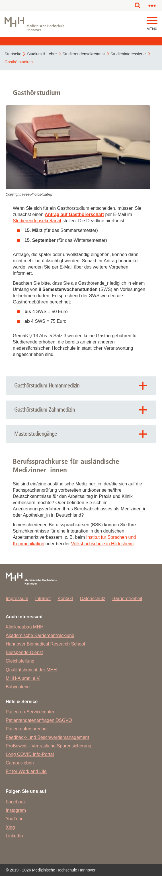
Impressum (17, 598)
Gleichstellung (20, 661)
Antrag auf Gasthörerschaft (74, 214)
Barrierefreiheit (127, 598)
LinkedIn (14, 835)
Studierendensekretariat (37, 220)
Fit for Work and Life (26, 771)
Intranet (43, 598)
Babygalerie (18, 686)
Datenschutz (92, 598)
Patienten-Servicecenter (30, 711)
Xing (10, 827)
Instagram (16, 810)
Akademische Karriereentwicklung (40, 635)
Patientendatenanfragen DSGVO (39, 720)
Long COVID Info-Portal (30, 754)
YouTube (15, 818)
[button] (152, 20)
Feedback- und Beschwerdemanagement (47, 737)
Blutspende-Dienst (24, 652)
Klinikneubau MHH (25, 626)
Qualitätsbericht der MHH (31, 669)
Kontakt (65, 598)
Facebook (16, 801)
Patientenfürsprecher (27, 728)
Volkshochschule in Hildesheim (102, 543)
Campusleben (20, 762)
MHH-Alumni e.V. (23, 678)
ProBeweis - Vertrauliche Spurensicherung (48, 745)
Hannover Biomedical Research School (45, 644)
